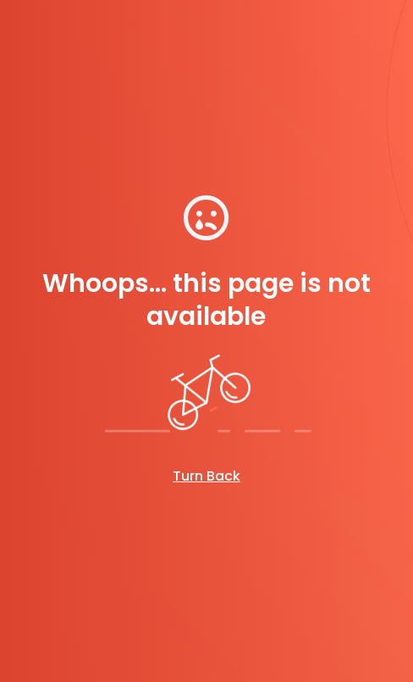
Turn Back (206, 476)
